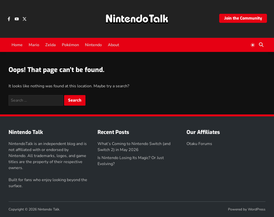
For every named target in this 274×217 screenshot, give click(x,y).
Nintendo (93, 45)
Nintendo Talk (48, 209)
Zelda (50, 45)
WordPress (256, 209)
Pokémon (70, 45)
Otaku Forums (199, 144)
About (113, 45)
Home (17, 45)
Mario (34, 45)
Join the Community (243, 18)
